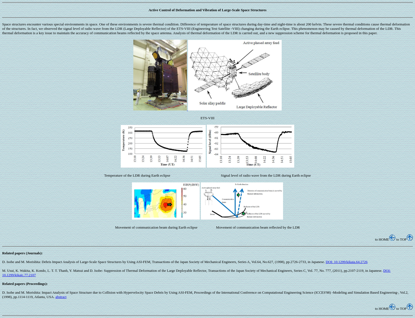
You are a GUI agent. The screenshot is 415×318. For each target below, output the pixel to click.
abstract (60, 297)
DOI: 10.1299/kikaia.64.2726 (346, 262)
